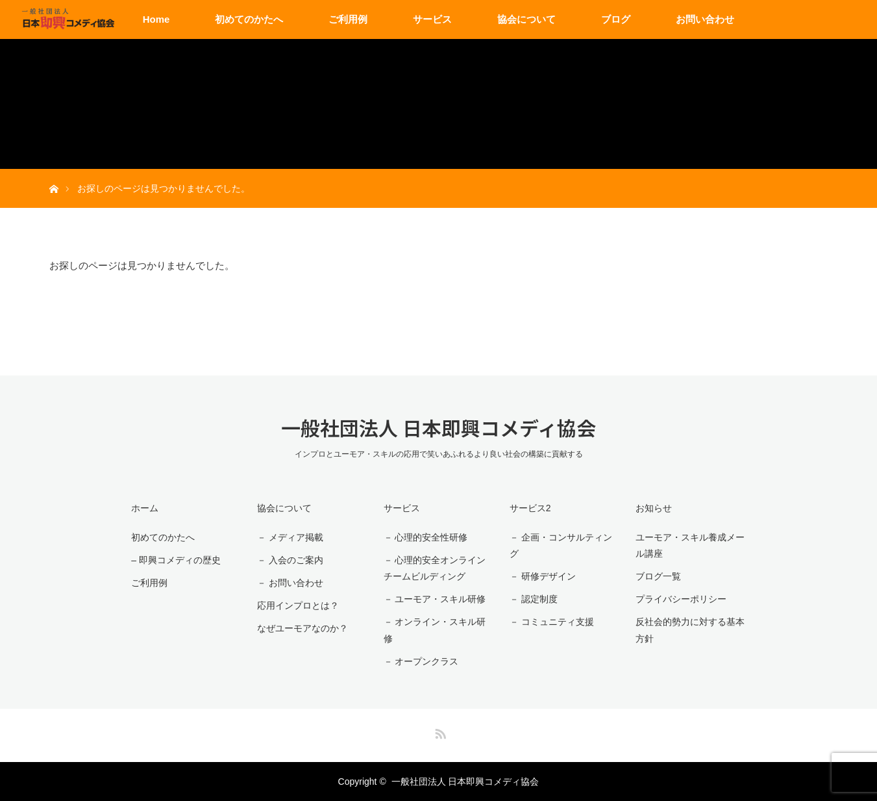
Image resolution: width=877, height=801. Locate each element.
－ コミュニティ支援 (552, 622)
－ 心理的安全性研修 (426, 537)
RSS (439, 731)
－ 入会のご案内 (290, 560)
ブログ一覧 (658, 576)
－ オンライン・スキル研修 (435, 630)
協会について (526, 19)
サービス (432, 19)
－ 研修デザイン (543, 576)
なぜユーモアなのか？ (302, 628)
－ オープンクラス (421, 661)
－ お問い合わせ (290, 583)
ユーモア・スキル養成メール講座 (690, 545)
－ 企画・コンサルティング (561, 545)
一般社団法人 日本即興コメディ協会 (438, 427)
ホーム (144, 508)
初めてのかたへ (249, 19)
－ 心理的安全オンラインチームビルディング (435, 568)
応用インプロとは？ (298, 605)
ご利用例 (347, 19)
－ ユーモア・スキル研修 (435, 599)
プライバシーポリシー (681, 599)
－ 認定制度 (534, 599)
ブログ (615, 19)
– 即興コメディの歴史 (176, 560)
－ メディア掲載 (290, 537)
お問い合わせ (705, 19)
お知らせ (654, 508)
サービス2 (530, 508)
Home (156, 19)
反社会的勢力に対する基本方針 (690, 630)
